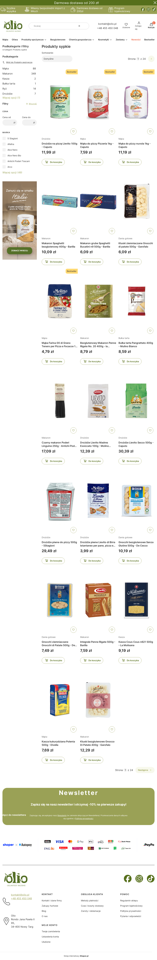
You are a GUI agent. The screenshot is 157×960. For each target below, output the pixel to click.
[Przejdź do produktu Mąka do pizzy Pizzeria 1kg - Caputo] (98, 102)
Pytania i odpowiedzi (130, 916)
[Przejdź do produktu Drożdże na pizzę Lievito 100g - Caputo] (60, 102)
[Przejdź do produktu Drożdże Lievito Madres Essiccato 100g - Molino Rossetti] (98, 401)
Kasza (19, 78)
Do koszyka (53, 163)
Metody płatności (89, 900)
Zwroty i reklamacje (91, 911)
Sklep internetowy (76, 956)
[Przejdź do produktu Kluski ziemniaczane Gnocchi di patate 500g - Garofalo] (137, 201)
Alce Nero (12, 149)
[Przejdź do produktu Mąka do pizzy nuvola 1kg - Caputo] (137, 102)
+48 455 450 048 (107, 28)
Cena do (26, 117)
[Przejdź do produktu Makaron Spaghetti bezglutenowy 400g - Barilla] (60, 201)
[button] (85, 26)
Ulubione (46, 941)
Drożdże (19, 93)
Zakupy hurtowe (50, 905)
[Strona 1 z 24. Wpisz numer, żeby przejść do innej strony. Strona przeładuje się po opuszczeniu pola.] (138, 58)
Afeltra (11, 144)
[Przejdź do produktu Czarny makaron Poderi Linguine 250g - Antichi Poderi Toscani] (60, 401)
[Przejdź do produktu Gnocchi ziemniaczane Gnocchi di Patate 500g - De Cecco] (60, 600)
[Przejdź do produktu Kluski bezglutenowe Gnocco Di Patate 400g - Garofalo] (98, 700)
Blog (44, 911)
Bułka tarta (19, 83)
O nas (45, 916)
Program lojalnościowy (131, 905)
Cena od (6, 117)
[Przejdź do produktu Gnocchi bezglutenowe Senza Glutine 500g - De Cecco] (137, 500)
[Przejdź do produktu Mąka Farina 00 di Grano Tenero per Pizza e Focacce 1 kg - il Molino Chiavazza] (60, 301)
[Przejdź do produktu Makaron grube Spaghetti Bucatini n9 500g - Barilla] (98, 201)
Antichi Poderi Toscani (19, 161)
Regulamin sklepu (129, 900)
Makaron (19, 73)
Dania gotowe (125, 238)
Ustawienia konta (50, 936)
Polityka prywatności (130, 911)
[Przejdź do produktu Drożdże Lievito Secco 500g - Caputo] (137, 401)
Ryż (19, 88)
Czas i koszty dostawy (92, 905)
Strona (132, 58)
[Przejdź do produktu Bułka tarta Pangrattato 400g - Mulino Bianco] (137, 301)
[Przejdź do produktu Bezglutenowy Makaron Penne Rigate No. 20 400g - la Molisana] (98, 301)
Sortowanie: (48, 52)
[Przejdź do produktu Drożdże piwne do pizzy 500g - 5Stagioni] (60, 500)
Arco (10, 167)
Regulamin (62, 815)
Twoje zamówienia (51, 931)
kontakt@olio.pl (107, 23)
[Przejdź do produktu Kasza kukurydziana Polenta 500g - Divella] (60, 700)
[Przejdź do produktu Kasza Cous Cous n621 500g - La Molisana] (137, 600)
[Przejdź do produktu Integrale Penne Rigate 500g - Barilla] (98, 600)
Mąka (19, 68)
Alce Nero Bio (14, 155)
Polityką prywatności (84, 818)
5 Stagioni (13, 138)
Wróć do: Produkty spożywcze (17, 62)
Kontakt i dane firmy (52, 900)
